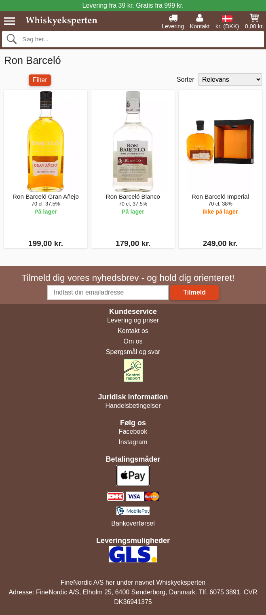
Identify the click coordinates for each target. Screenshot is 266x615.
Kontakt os (133, 330)
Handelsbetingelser (133, 405)
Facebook (133, 431)
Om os (132, 341)
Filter (40, 79)
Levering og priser (133, 320)
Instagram (132, 442)
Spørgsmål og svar (133, 351)
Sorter (185, 79)
